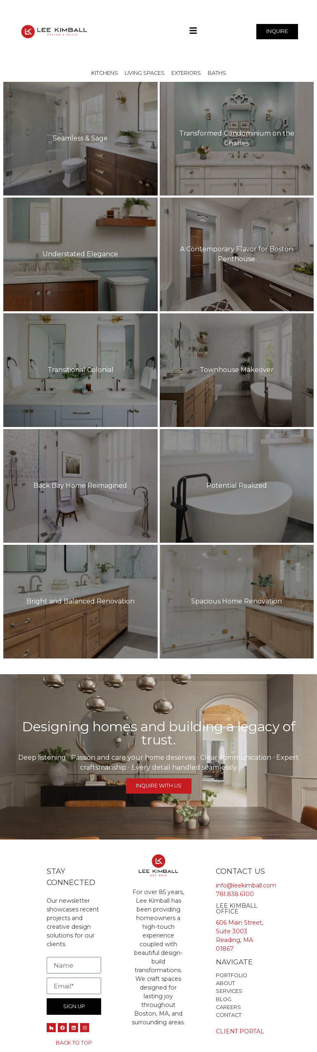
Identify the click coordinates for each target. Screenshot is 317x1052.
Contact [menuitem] (228, 1015)
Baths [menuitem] (217, 73)
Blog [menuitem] (224, 999)
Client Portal (240, 1031)
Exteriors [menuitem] (186, 73)
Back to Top (74, 1043)
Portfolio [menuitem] (231, 975)
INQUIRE (277, 31)
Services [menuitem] (229, 991)
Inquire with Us (159, 785)
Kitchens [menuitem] (104, 73)
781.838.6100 (235, 894)
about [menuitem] (225, 983)
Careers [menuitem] (228, 1007)
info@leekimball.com (246, 885)
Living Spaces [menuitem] (145, 73)
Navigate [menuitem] (234, 962)
